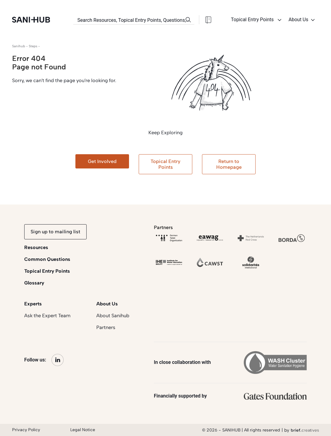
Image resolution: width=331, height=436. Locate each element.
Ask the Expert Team (47, 315)
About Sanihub (112, 315)
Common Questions (47, 259)
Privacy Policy (26, 429)
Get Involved (102, 161)
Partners (105, 327)
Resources (36, 247)
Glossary (34, 283)
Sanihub (18, 46)
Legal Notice (82, 429)
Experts (33, 304)
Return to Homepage (229, 164)
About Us (302, 20)
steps (33, 46)
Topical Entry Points (257, 20)
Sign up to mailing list (55, 232)
